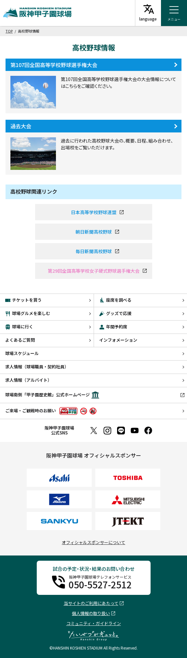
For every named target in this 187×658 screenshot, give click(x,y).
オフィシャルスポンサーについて (93, 542)
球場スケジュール (22, 353)
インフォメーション (118, 340)
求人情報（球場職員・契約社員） (37, 366)
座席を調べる (115, 300)
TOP (9, 31)
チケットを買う (23, 300)
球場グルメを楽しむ (27, 313)
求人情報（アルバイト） (28, 380)
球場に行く (19, 326)
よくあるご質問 (20, 340)
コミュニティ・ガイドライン (93, 623)
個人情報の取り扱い (91, 613)
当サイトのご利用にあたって (91, 603)
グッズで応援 (115, 313)
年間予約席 (113, 326)
